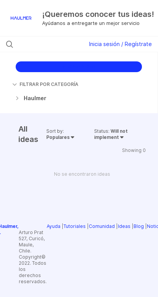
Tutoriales (75, 226)
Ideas (124, 226)
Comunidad (102, 226)
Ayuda (53, 226)
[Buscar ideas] (48, 44)
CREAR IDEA (79, 66)
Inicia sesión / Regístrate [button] (120, 44)
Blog (139, 226)
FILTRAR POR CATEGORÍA (45, 84)
